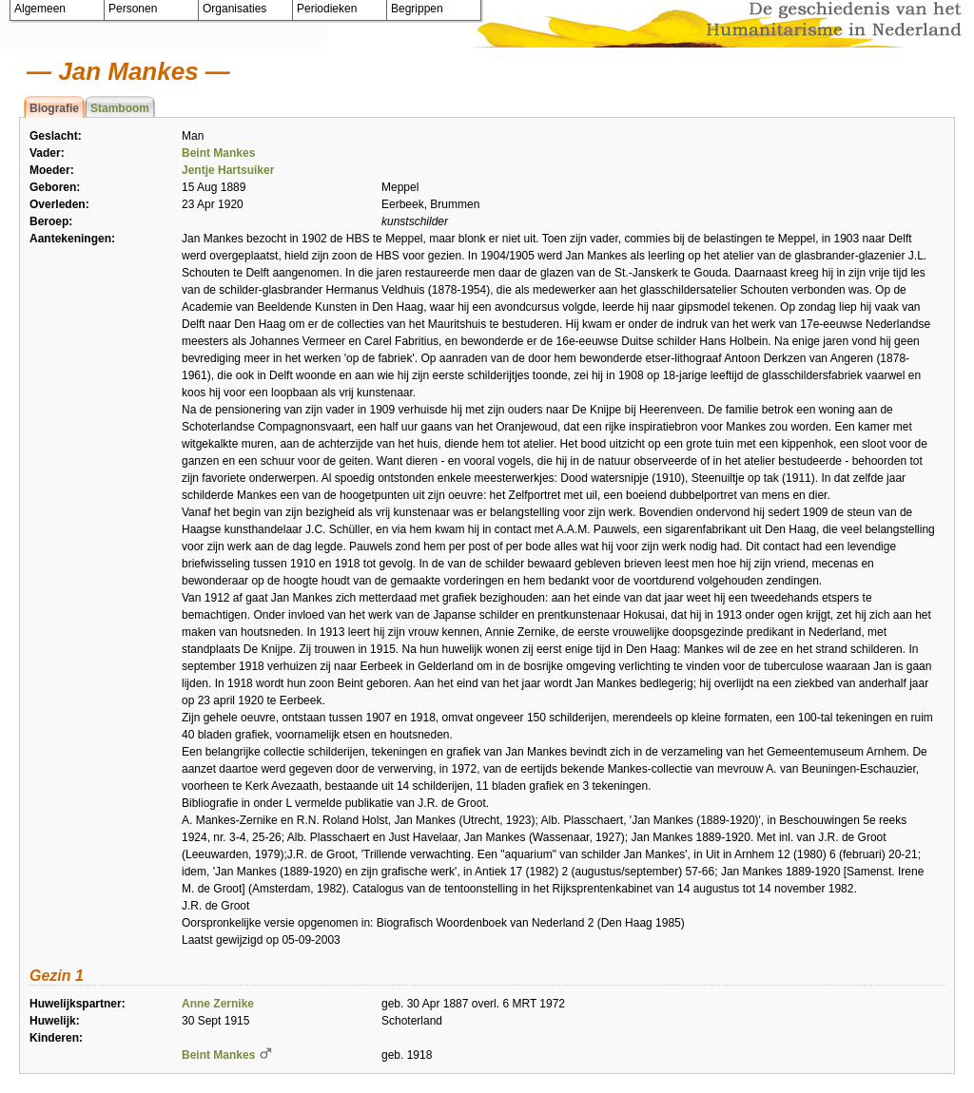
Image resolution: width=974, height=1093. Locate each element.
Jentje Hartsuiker (228, 170)
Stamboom (119, 108)
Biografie (54, 108)
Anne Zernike (218, 1003)
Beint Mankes (218, 153)
